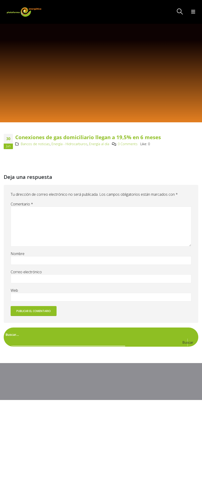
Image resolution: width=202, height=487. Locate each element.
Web (14, 290)
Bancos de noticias (35, 144)
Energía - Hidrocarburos (69, 144)
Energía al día (99, 144)
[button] (180, 12)
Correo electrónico (26, 271)
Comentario (22, 204)
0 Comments (128, 144)
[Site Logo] (24, 12)
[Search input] (100, 334)
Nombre (17, 253)
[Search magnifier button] (192, 342)
